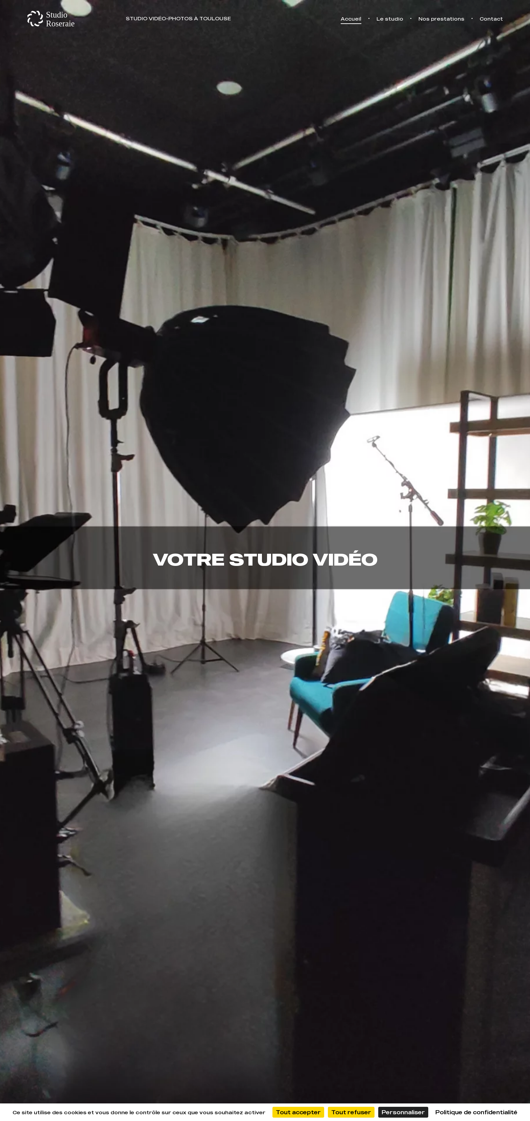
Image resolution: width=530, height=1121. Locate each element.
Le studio (390, 19)
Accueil (351, 19)
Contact (491, 19)
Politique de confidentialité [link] (476, 1112)
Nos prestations (441, 19)
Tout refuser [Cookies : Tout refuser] (351, 1112)
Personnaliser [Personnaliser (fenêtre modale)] (403, 1112)
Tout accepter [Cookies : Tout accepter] (298, 1112)
